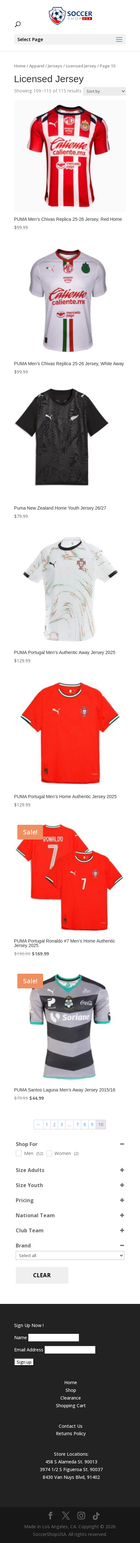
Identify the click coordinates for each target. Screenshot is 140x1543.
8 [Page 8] (84, 1124)
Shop (71, 1390)
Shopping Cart (71, 1405)
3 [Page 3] (61, 1124)
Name (20, 1337)
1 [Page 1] (47, 1124)
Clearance (70, 1398)
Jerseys (55, 66)
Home (20, 66)
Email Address (28, 1350)
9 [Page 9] (92, 1124)
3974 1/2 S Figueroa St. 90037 (71, 1469)
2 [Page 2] (54, 1124)
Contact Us (71, 1426)
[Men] (18, 1153)
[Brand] (70, 1255)
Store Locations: (71, 1454)
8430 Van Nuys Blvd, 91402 (71, 1477)
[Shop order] (104, 91)
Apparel (36, 66)
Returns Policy (71, 1433)
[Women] (48, 1153)
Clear (42, 1275)
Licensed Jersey (81, 66)
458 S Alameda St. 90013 (71, 1462)
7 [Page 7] (77, 1124)
